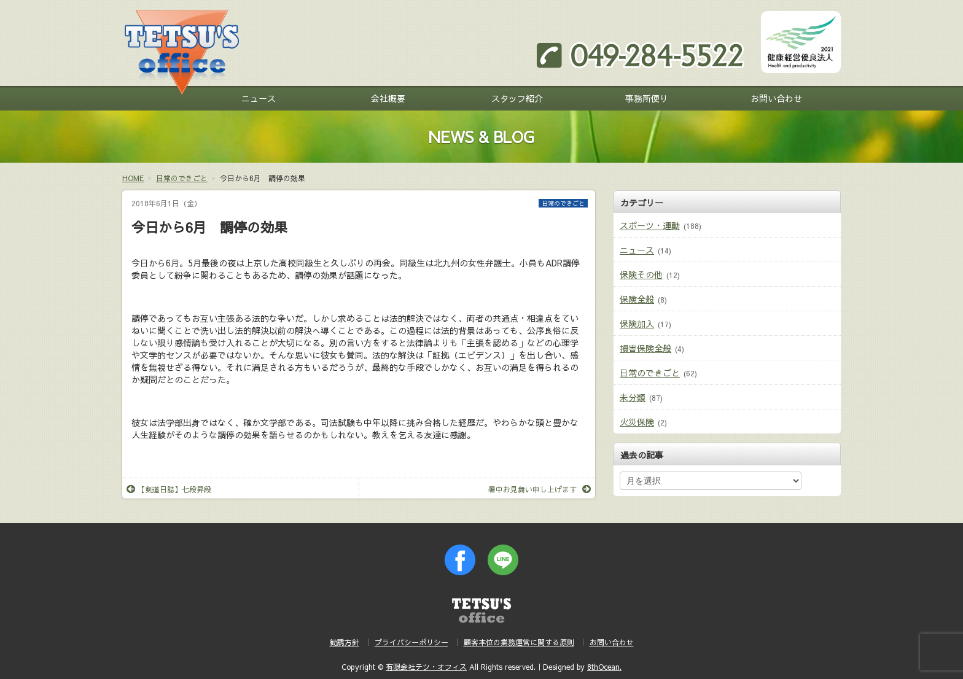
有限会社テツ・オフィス (426, 667)
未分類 (632, 397)
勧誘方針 (344, 642)
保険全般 (637, 299)
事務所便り (646, 98)
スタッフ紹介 (517, 98)
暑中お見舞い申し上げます (539, 489)
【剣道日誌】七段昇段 (169, 489)
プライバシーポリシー (411, 642)
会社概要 (388, 98)
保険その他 (641, 274)
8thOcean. (604, 667)
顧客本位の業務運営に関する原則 (519, 642)
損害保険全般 (645, 348)
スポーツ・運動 (650, 225)
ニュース (258, 98)
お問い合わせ (776, 98)
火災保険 (637, 422)
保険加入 (637, 323)
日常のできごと (563, 203)
